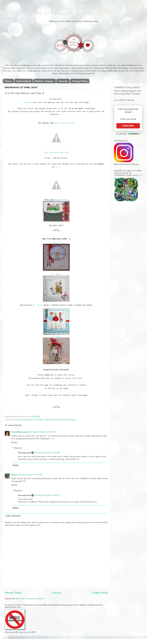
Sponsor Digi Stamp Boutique (60, 419)
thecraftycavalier (19, 432)
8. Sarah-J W (56, 243)
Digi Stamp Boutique (65, 123)
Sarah (14, 474)
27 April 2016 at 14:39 (47, 452)
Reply (14, 442)
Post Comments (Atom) (31, 598)
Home (8, 81)
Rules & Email (23, 81)
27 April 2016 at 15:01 (47, 495)
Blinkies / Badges (44, 81)
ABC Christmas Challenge (34, 13)
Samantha (28, 103)
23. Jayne (56, 274)
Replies (18, 448)
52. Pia (56, 337)
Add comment (13, 516)
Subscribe (128, 125)
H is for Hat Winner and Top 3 (28, 419)
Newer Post (13, 592)
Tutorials (63, 81)
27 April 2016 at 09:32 (42, 432)
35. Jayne (37, 305)
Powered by (128, 134)
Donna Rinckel (61, 200)
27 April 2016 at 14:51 (30, 474)
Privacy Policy (79, 81)
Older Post (100, 592)
